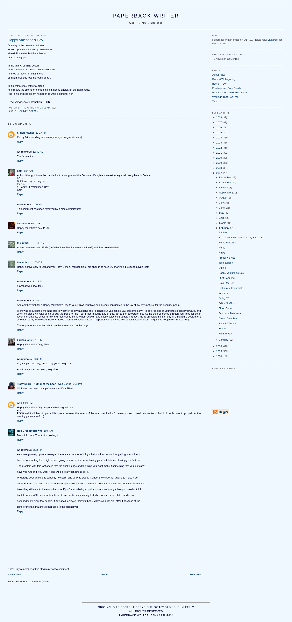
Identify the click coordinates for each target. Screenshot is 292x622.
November (225, 182)
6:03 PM (37, 449)
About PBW (218, 74)
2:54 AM (28, 170)
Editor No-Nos (227, 303)
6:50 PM (77, 383)
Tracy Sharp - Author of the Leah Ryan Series (44, 383)
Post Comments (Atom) (36, 581)
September (225, 192)
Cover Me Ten (226, 283)
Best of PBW (219, 83)
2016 (219, 127)
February (224, 228)
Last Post (273, 39)
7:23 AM (40, 223)
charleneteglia (25, 223)
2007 (219, 172)
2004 (219, 356)
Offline (222, 267)
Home (104, 574)
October (224, 187)
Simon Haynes (26, 132)
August (223, 197)
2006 (219, 346)
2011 (219, 152)
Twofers (223, 232)
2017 (219, 122)
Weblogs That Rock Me (225, 96)
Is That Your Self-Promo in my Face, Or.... (242, 237)
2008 (219, 167)
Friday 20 (224, 298)
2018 (219, 117)
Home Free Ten (227, 242)
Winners (223, 293)
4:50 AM (37, 204)
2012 (219, 147)
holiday (23, 111)
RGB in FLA (225, 333)
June (222, 207)
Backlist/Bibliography (224, 79)
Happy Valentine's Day (231, 272)
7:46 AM (40, 262)
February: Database (230, 313)
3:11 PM (37, 340)
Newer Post (14, 574)
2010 (219, 157)
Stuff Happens (227, 277)
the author (23, 242)
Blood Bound (226, 308)
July (221, 202)
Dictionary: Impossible (231, 288)
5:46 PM (37, 359)
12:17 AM (41, 132)
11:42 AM (38, 300)
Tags (214, 101)
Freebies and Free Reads (226, 88)
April (222, 217)
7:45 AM (40, 242)
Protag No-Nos (227, 257)
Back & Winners (228, 323)
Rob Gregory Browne (30, 430)
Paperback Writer (146, 15)
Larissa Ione (24, 340)
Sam (19, 170)
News (222, 252)
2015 (219, 132)
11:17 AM (38, 281)
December (225, 177)
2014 (219, 137)
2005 (219, 351)
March (223, 222)
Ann (19, 403)
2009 (219, 162)
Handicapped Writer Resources (229, 92)
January (224, 339)
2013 (219, 142)
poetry (33, 111)
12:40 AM (38, 151)
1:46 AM (48, 430)
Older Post (195, 574)
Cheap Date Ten (228, 318)
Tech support (226, 262)
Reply (20, 141)
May (222, 212)
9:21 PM (27, 403)
